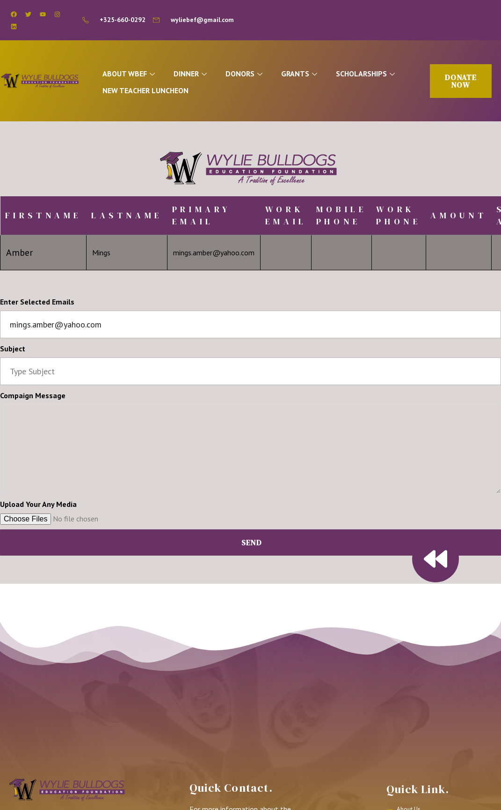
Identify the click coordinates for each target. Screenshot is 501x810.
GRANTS (313, 75)
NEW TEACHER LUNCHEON (151, 91)
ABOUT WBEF (135, 75)
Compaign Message (32, 397)
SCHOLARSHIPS (381, 75)
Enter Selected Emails (37, 304)
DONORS (255, 75)
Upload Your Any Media (38, 507)
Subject (12, 351)
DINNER (199, 75)
